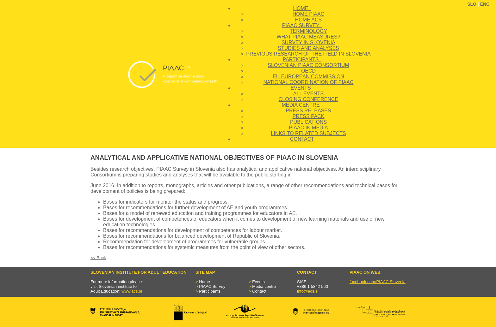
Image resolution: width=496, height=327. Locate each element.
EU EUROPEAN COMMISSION (308, 76)
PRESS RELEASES (308, 110)
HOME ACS (308, 19)
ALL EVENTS (308, 93)
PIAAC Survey (212, 286)
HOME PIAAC (308, 14)
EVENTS (302, 88)
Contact (259, 291)
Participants (209, 291)
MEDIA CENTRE (302, 105)
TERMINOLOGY (308, 31)
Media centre (264, 286)
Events (258, 281)
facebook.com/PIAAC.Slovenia (378, 281)
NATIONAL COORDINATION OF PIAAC (308, 82)
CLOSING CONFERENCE (308, 99)
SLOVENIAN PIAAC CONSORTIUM (308, 65)
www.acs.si (131, 291)
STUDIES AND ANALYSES (308, 48)
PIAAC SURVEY (302, 25)
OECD (308, 71)
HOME (302, 8)
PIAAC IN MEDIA (308, 127)
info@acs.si (307, 291)
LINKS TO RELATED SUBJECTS (308, 133)
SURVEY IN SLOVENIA (308, 42)
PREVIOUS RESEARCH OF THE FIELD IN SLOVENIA (308, 53)
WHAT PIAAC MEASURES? (308, 36)
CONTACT (302, 139)
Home (204, 281)
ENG (485, 4)
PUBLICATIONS (308, 122)
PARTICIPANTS (302, 59)
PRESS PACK (308, 116)
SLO (471, 4)
